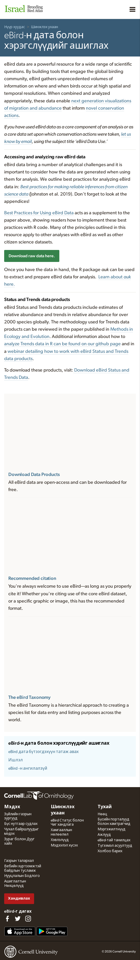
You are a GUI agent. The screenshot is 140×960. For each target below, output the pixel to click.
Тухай (105, 807)
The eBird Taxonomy (29, 697)
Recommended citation (32, 578)
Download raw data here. (32, 256)
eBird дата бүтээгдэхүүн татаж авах (43, 752)
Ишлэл (15, 760)
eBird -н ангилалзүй (27, 768)
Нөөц (102, 814)
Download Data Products (34, 474)
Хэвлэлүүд (60, 840)
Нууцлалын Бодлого (22, 876)
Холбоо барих (110, 851)
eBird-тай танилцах (114, 840)
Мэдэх (12, 807)
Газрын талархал (19, 861)
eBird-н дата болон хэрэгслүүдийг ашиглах (58, 743)
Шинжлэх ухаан (44, 27)
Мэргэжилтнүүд (111, 829)
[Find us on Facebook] (7, 918)
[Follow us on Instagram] (28, 918)
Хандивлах (19, 898)
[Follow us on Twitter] (18, 918)
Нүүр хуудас (14, 27)
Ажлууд (104, 835)
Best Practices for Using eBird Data (39, 213)
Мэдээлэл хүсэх (64, 845)
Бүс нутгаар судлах (20, 824)
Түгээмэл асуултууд (115, 846)
